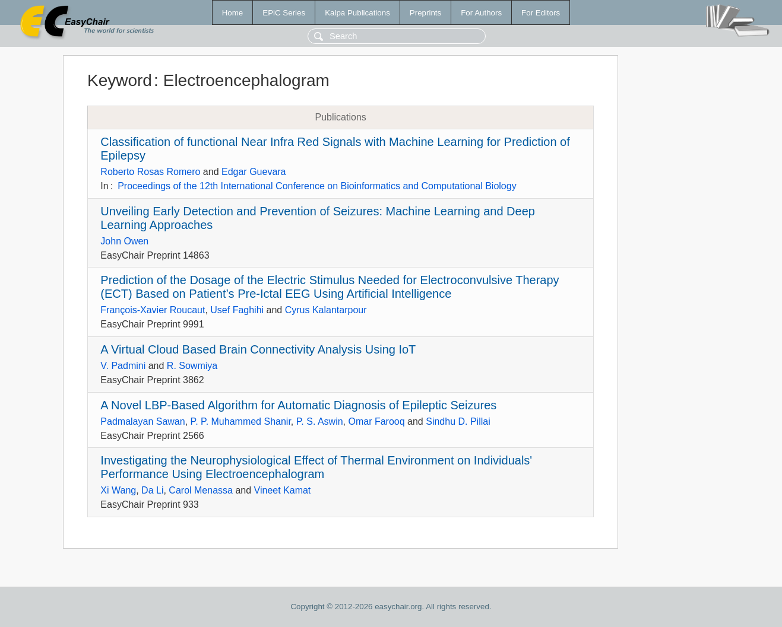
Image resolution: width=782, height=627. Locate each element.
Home (232, 12)
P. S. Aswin (319, 421)
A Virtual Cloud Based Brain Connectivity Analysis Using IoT (258, 349)
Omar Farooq (376, 421)
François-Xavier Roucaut (152, 310)
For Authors (481, 12)
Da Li (152, 490)
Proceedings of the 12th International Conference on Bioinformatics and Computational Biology (317, 186)
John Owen (124, 241)
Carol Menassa (201, 490)
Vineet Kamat (282, 490)
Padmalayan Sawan (142, 421)
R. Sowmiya (192, 366)
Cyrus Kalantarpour (326, 310)
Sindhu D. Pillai (458, 421)
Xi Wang (118, 490)
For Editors (540, 12)
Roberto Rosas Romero (150, 172)
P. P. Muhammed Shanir (241, 421)
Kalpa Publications (357, 12)
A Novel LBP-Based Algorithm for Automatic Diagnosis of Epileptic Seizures (298, 405)
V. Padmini (122, 366)
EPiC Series (283, 12)
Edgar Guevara (253, 172)
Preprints (425, 12)
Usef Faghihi (237, 310)
